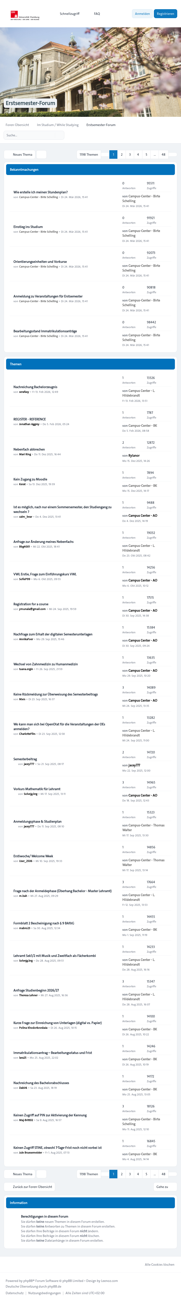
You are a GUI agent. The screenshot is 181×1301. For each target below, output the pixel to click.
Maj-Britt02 (26, 1120)
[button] (172, 154)
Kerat (22, 484)
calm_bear (25, 516)
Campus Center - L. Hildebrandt (138, 393)
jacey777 (29, 764)
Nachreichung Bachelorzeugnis (35, 387)
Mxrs (22, 699)
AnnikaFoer (26, 639)
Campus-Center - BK (142, 425)
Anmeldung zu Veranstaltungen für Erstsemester (47, 296)
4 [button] (138, 154)
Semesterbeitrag (25, 759)
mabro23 (24, 928)
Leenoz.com (109, 1280)
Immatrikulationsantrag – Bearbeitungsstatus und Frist (52, 1052)
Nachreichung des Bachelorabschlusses (41, 1083)
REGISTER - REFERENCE (29, 419)
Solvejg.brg (30, 794)
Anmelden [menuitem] (142, 13)
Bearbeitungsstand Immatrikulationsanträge (45, 331)
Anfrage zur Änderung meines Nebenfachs (43, 541)
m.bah (23, 896)
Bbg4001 (24, 546)
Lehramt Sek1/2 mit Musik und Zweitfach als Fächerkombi (54, 955)
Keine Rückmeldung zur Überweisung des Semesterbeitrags (55, 694)
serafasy (24, 392)
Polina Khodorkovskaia (33, 1027)
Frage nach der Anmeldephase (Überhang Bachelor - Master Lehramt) (62, 891)
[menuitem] (67, 13)
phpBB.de (54, 1286)
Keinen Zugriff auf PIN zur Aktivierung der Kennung (49, 1115)
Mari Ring (25, 454)
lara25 (22, 1057)
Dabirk (23, 1088)
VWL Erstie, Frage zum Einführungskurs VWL (44, 574)
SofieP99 (24, 579)
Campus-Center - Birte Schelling (38, 197)
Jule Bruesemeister (30, 1152)
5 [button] (146, 154)
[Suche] (51, 135)
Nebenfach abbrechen (29, 449)
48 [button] (163, 154)
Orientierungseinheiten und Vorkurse (40, 261)
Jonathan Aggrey (29, 424)
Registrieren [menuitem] (165, 13)
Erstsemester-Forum (30, 103)
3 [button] (130, 154)
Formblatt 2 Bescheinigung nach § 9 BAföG (43, 923)
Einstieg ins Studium (28, 226)
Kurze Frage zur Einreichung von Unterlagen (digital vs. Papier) (57, 1022)
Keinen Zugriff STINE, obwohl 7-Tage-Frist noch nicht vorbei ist (57, 1147)
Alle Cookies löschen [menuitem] (156, 1264)
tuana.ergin (26, 669)
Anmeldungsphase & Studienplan (37, 821)
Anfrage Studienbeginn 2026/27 (36, 990)
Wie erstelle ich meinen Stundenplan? (40, 192)
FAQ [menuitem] (94, 13)
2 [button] (122, 154)
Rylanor (134, 455)
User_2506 (25, 861)
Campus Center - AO (142, 515)
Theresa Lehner (28, 995)
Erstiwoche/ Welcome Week (33, 856)
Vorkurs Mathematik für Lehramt (36, 789)
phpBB (28, 1280)
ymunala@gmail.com (32, 609)
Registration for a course (30, 604)
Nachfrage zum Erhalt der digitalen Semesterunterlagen (52, 634)
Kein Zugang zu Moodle (30, 479)
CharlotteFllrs (27, 734)
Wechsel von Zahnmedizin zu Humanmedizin (45, 664)
